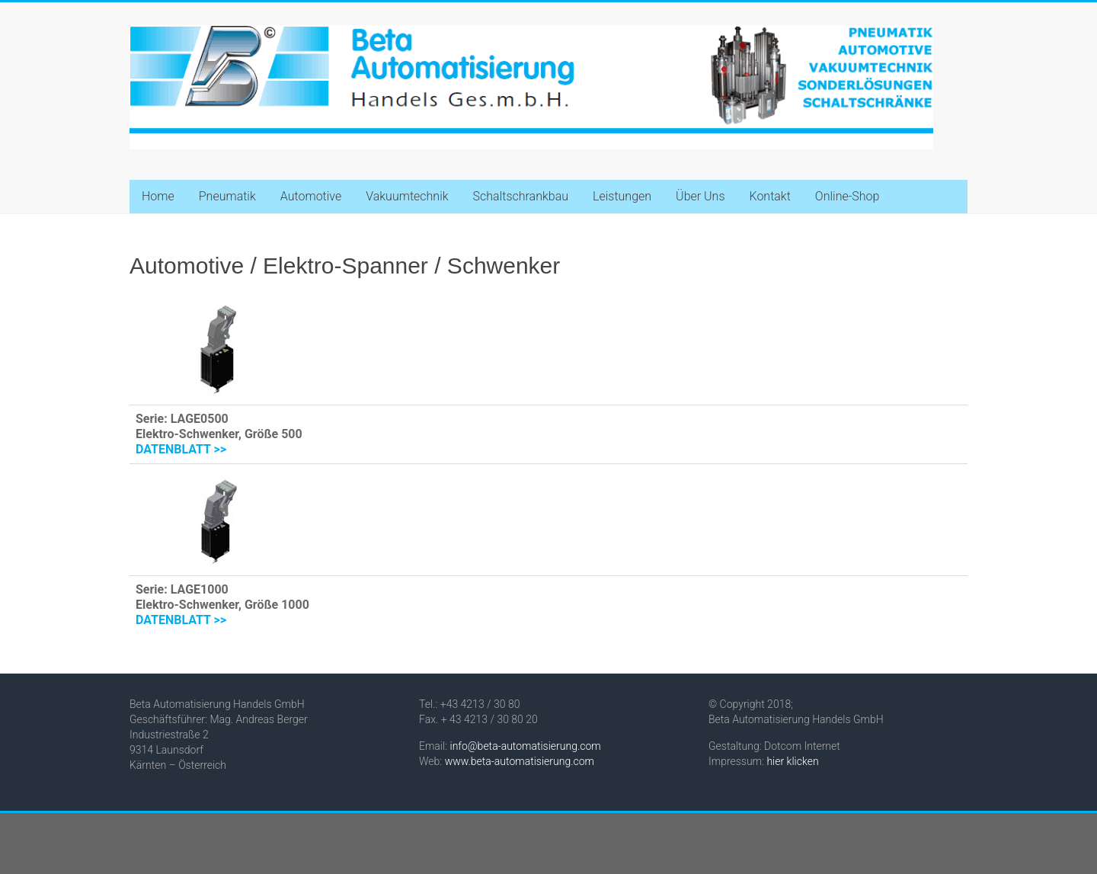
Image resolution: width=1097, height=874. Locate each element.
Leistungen (622, 196)
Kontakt (769, 196)
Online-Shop (847, 196)
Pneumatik (227, 196)
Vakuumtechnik (407, 196)
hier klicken (792, 761)
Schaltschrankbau (520, 196)
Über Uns (700, 196)
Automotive (310, 196)
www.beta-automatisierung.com (519, 761)
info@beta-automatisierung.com (525, 746)
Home (158, 196)
